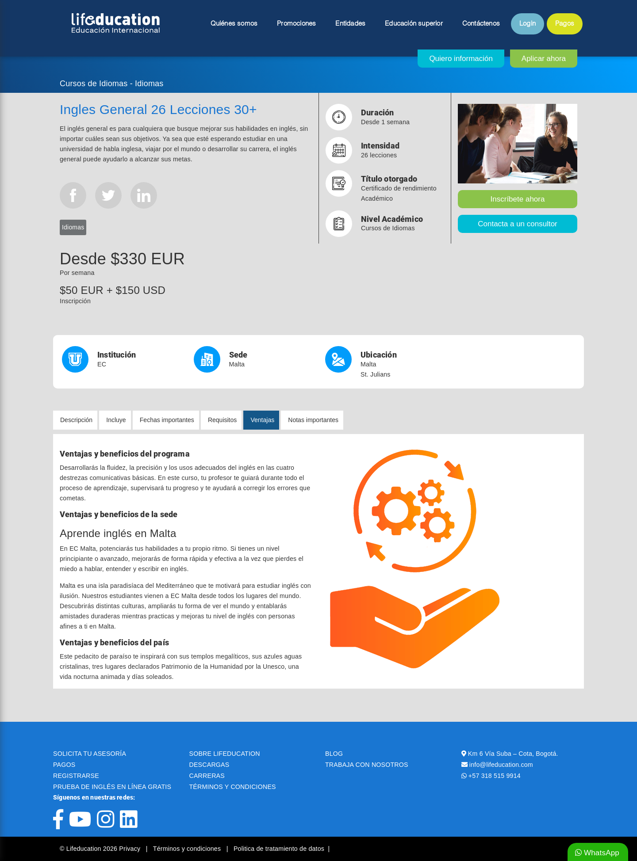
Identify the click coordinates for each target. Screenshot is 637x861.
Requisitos (222, 419)
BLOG (334, 753)
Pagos (564, 24)
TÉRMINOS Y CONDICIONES (232, 786)
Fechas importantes (167, 419)
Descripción (76, 419)
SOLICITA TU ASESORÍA (89, 753)
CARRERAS (207, 775)
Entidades (350, 24)
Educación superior (414, 24)
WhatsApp (597, 853)
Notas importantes (313, 419)
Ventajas (262, 419)
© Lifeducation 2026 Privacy (101, 848)
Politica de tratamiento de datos (279, 848)
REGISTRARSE (76, 775)
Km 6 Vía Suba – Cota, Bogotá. (513, 753)
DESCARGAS (209, 764)
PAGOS (64, 764)
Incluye (116, 419)
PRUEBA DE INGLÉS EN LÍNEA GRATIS (112, 786)
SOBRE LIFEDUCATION (224, 753)
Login (527, 24)
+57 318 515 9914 (494, 775)
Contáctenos (481, 24)
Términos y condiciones (188, 848)
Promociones (296, 24)
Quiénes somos (234, 24)
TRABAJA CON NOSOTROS (366, 764)
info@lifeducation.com (501, 764)
